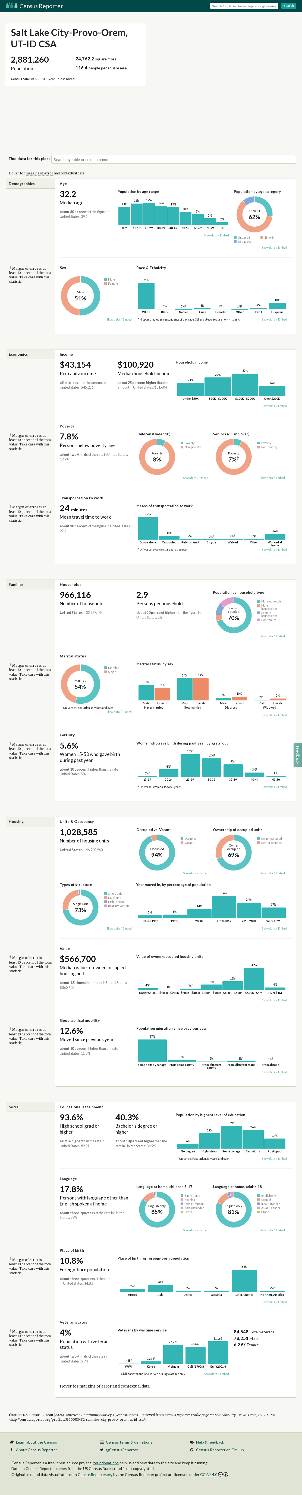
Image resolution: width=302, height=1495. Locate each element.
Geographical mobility (80, 1020)
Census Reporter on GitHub (220, 1449)
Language (68, 1178)
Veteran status (73, 1322)
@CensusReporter (122, 1449)
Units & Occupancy (77, 821)
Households (70, 584)
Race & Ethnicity (151, 267)
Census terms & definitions (129, 1442)
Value (65, 948)
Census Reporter (34, 5)
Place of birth (72, 1250)
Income (66, 354)
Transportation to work (81, 498)
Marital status (73, 656)
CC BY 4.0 (214, 1474)
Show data (210, 235)
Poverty (67, 426)
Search (289, 5)
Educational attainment (81, 1107)
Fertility (67, 735)
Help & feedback (210, 1442)
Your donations (106, 1462)
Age (63, 183)
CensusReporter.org (95, 1474)
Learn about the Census (36, 1442)
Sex (63, 267)
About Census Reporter (36, 1449)
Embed (224, 235)
